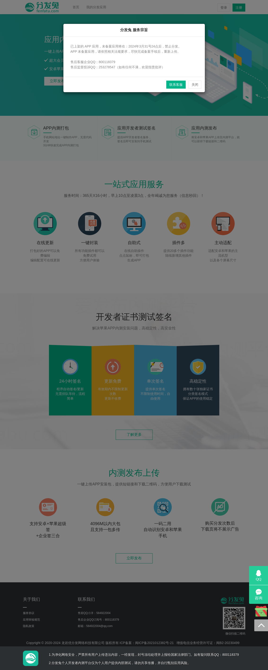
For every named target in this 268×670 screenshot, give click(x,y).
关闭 (195, 84)
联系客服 (176, 84)
